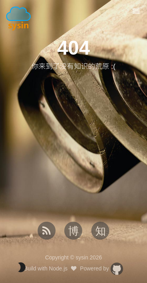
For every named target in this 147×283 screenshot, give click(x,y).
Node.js (58, 268)
